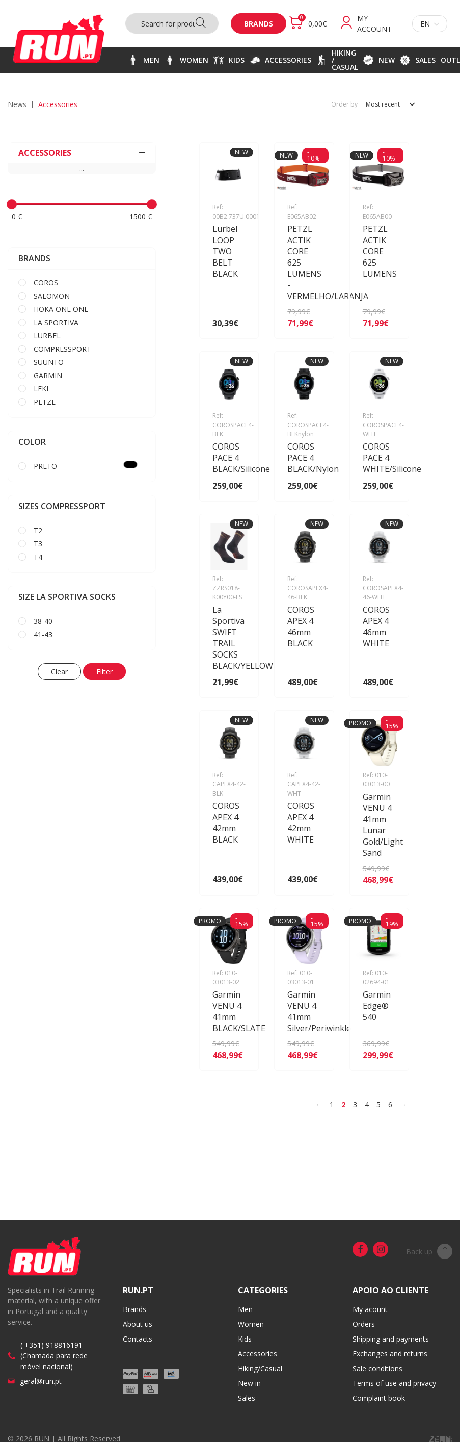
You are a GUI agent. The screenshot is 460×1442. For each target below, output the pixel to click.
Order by (344, 104)
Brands (258, 24)
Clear (59, 671)
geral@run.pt (41, 1381)
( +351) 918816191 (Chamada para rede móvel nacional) (54, 1355)
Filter (104, 671)
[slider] (12, 204)
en (429, 24)
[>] (402, 1104)
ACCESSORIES (81, 153)
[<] (319, 1104)
